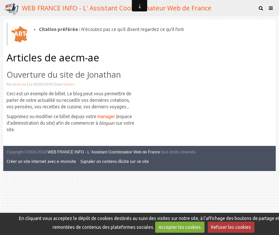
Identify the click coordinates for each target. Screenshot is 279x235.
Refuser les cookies (231, 227)
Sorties (68, 84)
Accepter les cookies (179, 227)
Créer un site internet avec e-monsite (41, 161)
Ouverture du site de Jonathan (64, 74)
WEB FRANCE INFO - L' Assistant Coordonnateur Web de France (116, 8)
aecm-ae (19, 84)
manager (106, 116)
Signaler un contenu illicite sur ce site (114, 161)
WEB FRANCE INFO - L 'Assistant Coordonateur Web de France (103, 152)
